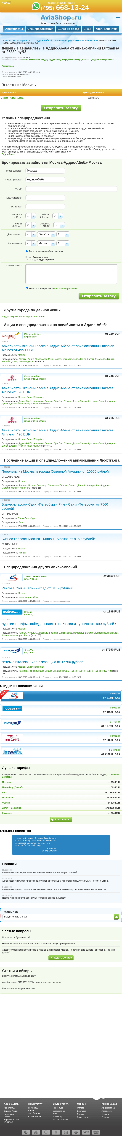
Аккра (13, 316)
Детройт (81, 485)
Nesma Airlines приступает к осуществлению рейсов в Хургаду (34, 898)
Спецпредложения (40, 28)
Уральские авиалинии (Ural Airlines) (35, 577)
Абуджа (5, 316)
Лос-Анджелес (103, 485)
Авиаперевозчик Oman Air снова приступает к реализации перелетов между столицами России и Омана (55, 881)
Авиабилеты (14, 28)
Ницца (57, 671)
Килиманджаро (26, 361)
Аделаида (38, 401)
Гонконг (67, 401)
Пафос (89, 671)
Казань (5, 635)
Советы (105, 1117)
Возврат (81, 1114)
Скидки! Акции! (11, 1111)
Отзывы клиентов (15, 831)
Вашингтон (53, 485)
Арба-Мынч (48, 359)
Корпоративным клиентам (11, 1120)
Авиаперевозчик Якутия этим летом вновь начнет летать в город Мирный (39, 872)
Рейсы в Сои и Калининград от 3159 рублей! (37, 588)
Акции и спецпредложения (67, 40)
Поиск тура (58, 1108)
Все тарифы (62, 819)
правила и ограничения (66, 288)
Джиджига (100, 359)
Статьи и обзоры (17, 971)
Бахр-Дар (67, 359)
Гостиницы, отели (33, 1109)
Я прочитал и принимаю (52, 288)
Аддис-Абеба (42, 40)
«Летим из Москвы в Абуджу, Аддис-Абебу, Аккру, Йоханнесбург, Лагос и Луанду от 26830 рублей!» (67, 60)
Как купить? (9, 1108)
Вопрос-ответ (83, 1117)
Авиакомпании (108, 1108)
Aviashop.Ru (9, 40)
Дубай (5, 403)
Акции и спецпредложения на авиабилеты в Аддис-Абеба (56, 325)
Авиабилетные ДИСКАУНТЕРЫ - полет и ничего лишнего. (31, 982)
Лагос (42, 316)
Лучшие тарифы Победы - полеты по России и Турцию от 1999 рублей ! (59, 624)
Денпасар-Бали (96, 401)
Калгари (91, 485)
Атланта (23, 485)
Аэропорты (106, 1111)
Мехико (15, 488)
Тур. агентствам (60, 1119)
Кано (14, 361)
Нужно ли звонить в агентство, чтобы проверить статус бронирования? (38, 943)
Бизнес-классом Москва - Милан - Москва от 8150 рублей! (48, 539)
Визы (87, 28)
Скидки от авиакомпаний (21, 686)
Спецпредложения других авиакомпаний (40, 567)
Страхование (34, 1116)
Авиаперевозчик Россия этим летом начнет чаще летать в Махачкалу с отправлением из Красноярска (54, 889)
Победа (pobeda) (28, 613)
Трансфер (57, 1116)
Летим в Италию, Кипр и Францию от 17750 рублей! (43, 662)
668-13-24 (65, 7)
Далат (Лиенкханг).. (12, 808)
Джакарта (110, 401)
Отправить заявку (61, 108)
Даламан (89, 633)
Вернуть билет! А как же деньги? (19, 976)
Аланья (22, 633)
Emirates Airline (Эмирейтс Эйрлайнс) (35, 377)
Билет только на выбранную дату (44, 251)
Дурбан (13, 403)
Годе (75, 359)
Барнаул (53, 633)
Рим (21, 522)
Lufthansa (90, 40)
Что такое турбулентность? (16, 937)
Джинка (110, 359)
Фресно (6, 803)
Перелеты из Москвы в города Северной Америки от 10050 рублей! (56, 471)
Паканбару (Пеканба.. (13, 787)
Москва (21, 355)
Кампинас (7, 813)
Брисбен (58, 401)
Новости (9, 864)
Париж (73, 671)
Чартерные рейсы (9, 1115)
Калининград (25, 597)
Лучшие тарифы (16, 768)
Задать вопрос (62, 957)
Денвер (72, 485)
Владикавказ (65, 633)
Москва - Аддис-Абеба (12, 98)
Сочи (35, 597)
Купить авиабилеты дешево (58, 23)
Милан (22, 552)
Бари (4, 792)
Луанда (35, 316)
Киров (27, 635)
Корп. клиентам (106, 28)
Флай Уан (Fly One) (29, 651)
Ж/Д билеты (34, 1113)
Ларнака (23, 671)
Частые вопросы (16, 931)
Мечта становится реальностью (18, 988)
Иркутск (114, 633)
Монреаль (25, 488)
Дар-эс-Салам (86, 359)
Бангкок (49, 401)
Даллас (63, 485)
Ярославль (7, 797)
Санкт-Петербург (35, 397)
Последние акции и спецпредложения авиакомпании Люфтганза (61, 460)
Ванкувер (41, 485)
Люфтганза (8, 66)
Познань (6, 782)
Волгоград (78, 633)
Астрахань (42, 633)
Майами (6, 488)
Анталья (32, 633)
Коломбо (37, 403)
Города (23, 40)
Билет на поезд (68, 28)
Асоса (58, 359)
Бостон (32, 485)
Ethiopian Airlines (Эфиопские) (32, 335)
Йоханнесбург (23, 316)
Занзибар (6, 361)
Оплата (80, 1108)
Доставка (81, 1111)
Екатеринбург (102, 633)
